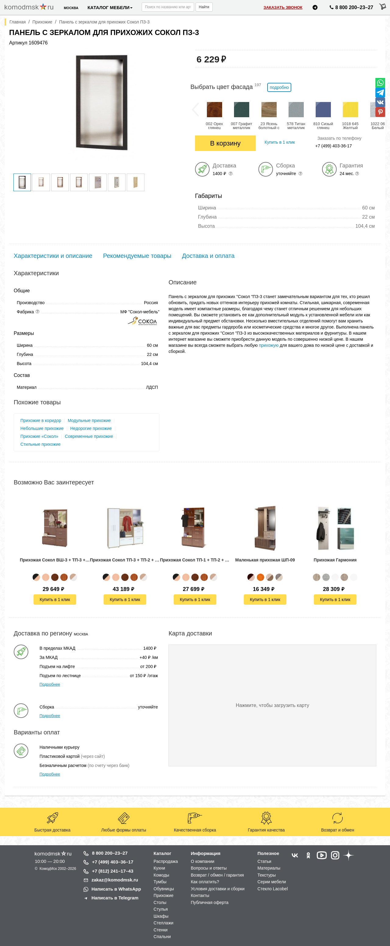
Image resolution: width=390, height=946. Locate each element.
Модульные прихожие (89, 420)
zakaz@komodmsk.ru (114, 879)
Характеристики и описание (53, 255)
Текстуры (266, 875)
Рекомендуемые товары (137, 255)
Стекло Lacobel (272, 888)
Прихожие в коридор (40, 420)
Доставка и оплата (208, 255)
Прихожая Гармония (335, 559)
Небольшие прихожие (42, 428)
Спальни (162, 936)
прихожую (269, 345)
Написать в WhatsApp (116, 888)
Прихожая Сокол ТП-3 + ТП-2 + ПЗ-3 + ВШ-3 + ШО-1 (125, 559)
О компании (202, 861)
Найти (204, 7)
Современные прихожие (89, 436)
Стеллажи (163, 922)
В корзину (225, 143)
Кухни (159, 868)
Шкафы (161, 916)
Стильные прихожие (40, 444)
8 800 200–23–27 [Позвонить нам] (350, 8)
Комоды (161, 875)
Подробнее (50, 684)
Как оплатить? (205, 881)
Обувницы (164, 888)
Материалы (268, 868)
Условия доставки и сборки (217, 888)
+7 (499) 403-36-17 (333, 145)
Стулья (161, 909)
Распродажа (166, 861)
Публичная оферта (210, 902)
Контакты (200, 895)
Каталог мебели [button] (110, 7)
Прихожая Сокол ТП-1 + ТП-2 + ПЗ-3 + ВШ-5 (195, 559)
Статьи (264, 861)
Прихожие (163, 895)
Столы (160, 902)
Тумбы (160, 881)
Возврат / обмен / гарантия (217, 875)
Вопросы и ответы (209, 868)
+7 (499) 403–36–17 (112, 861)
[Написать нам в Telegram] (315, 8)
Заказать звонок (283, 7)
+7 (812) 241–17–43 (112, 871)
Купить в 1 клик (55, 599)
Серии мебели (271, 881)
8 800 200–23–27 (110, 853)
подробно (279, 87)
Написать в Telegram (114, 897)
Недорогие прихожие (91, 428)
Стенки (161, 929)
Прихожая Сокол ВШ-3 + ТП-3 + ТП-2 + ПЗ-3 (55, 559)
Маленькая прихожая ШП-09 (265, 559)
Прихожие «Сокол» (39, 436)
